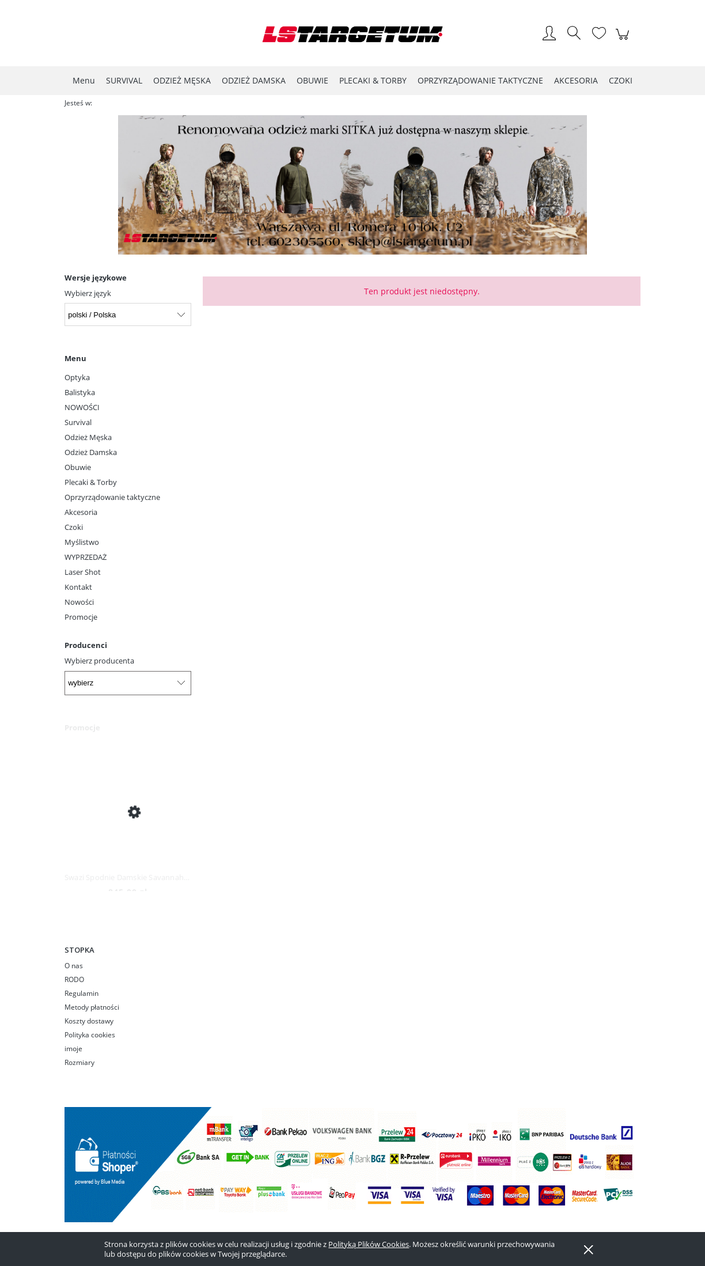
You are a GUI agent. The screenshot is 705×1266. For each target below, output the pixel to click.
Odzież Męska (88, 437)
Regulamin (81, 993)
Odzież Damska (91, 452)
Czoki (74, 527)
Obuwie (78, 467)
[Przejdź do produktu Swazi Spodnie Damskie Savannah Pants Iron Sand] (128, 811)
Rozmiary (79, 1062)
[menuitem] (84, 80)
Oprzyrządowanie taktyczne (112, 497)
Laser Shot (83, 572)
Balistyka (80, 392)
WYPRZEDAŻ (86, 557)
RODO (74, 979)
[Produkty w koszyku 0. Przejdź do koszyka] (624, 40)
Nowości (79, 602)
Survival (78, 422)
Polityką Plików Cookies (368, 1244)
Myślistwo (82, 542)
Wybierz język (88, 293)
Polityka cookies (90, 1035)
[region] (352, 185)
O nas (74, 966)
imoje (73, 1048)
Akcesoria (81, 512)
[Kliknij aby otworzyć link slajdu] (351, 185)
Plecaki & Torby (91, 482)
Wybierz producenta (99, 661)
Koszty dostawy (89, 1021)
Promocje (81, 617)
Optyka (77, 377)
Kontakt (78, 587)
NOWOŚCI (82, 407)
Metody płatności (92, 1007)
